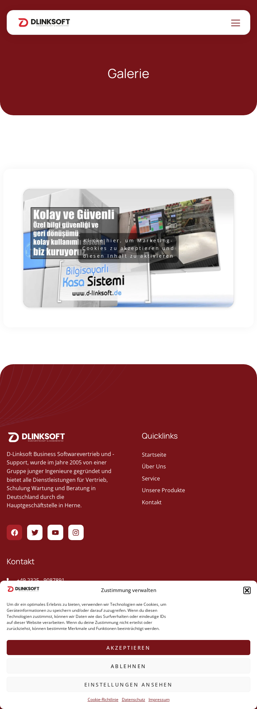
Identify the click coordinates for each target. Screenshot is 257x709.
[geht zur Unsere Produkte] (196, 490)
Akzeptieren (128, 647)
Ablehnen (129, 666)
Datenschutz (133, 699)
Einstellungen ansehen (128, 684)
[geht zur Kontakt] (196, 502)
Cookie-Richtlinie (103, 699)
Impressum (159, 699)
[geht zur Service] (196, 478)
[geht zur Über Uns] (196, 466)
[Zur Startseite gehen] (44, 22)
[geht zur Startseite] (196, 455)
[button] (247, 590)
